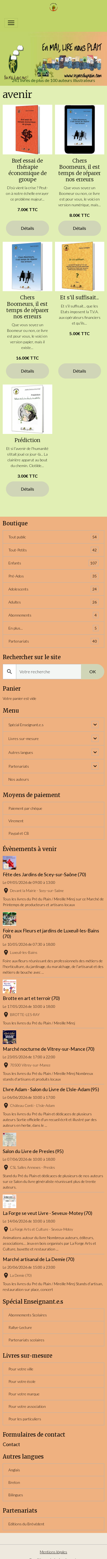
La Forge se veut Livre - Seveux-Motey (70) (47, 1213)
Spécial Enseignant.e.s (26, 724)
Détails (27, 228)
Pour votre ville (20, 1369)
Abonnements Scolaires (27, 1315)
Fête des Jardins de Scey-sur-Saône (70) (44, 874)
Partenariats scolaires (26, 1340)
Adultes (53, 602)
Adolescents (53, 589)
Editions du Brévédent (26, 1524)
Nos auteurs (18, 779)
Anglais (14, 1470)
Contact (11, 1444)
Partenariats (53, 641)
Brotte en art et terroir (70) (31, 998)
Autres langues (20, 752)
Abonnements (53, 615)
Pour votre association (27, 1406)
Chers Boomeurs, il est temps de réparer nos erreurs (79, 170)
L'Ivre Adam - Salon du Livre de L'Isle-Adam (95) (51, 1089)
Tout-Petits (53, 550)
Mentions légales (53, 1552)
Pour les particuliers (24, 1419)
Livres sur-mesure (23, 738)
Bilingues (15, 1495)
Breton (14, 1482)
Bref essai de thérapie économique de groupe (27, 170)
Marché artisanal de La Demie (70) (38, 1259)
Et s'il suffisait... (79, 297)
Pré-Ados (53, 576)
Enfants (53, 563)
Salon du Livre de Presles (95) (33, 1151)
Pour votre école (21, 1381)
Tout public (53, 537)
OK (92, 671)
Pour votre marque (24, 1394)
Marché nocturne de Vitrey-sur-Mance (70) (49, 1049)
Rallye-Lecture (20, 1327)
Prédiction (27, 440)
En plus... (53, 628)
